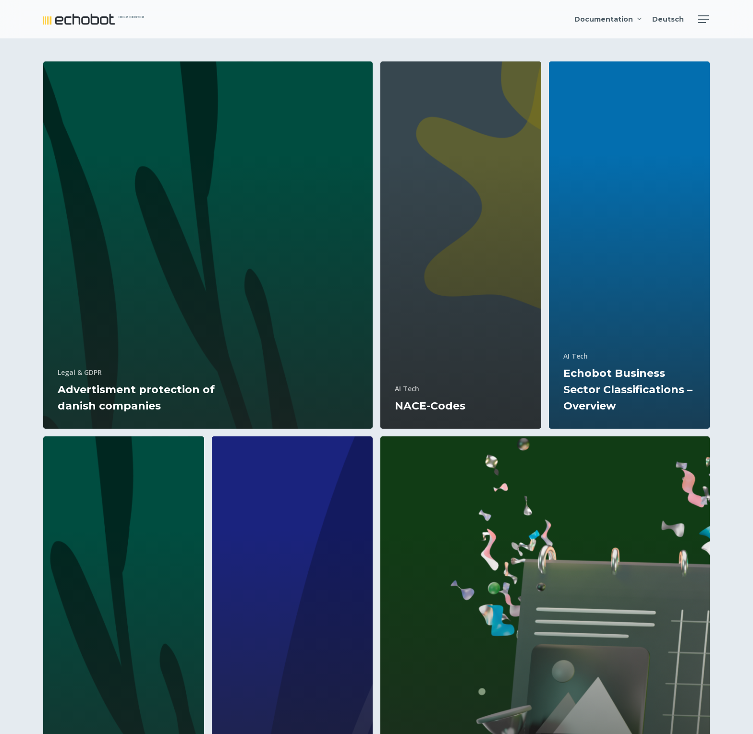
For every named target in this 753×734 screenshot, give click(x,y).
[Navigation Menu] (704, 19)
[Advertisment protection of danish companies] (208, 245)
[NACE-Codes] (460, 245)
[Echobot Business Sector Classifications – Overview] (629, 245)
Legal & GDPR (80, 372)
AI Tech (407, 388)
